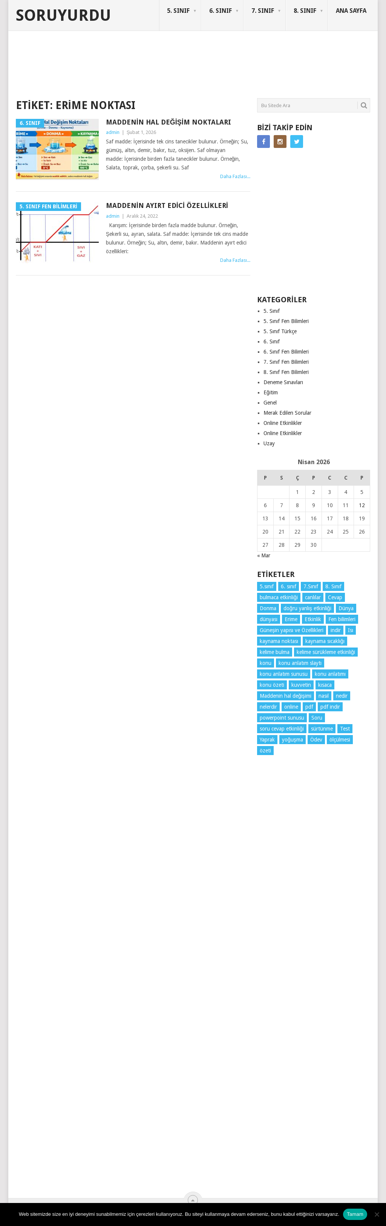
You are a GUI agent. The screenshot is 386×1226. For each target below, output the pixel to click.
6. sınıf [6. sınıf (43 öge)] (288, 586)
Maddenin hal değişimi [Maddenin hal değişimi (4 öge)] (285, 696)
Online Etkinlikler (282, 423)
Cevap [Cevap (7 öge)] (335, 597)
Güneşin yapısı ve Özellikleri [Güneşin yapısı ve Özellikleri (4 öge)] (291, 630)
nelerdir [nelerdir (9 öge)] (268, 707)
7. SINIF (262, 10)
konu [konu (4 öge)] (265, 663)
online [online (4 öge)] (291, 707)
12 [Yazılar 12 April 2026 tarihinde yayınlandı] (362, 505)
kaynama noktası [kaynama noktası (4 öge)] (279, 641)
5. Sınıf (271, 311)
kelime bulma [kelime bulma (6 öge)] (275, 652)
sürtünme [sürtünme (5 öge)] (322, 729)
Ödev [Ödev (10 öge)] (316, 740)
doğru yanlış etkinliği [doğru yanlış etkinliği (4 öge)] (307, 608)
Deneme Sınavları (283, 382)
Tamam (355, 1214)
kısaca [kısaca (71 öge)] (325, 685)
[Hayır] (376, 1214)
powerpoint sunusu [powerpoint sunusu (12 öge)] (282, 718)
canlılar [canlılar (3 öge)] (313, 597)
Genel (270, 403)
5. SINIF (178, 10)
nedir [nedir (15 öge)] (342, 696)
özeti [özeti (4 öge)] (265, 751)
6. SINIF (220, 10)
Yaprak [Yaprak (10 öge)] (267, 740)
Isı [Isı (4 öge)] (350, 630)
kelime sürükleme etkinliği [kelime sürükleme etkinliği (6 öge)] (326, 652)
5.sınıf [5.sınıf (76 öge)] (267, 586)
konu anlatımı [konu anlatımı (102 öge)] (330, 674)
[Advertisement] (153, 69)
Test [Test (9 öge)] (345, 729)
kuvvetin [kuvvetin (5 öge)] (301, 685)
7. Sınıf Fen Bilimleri (286, 362)
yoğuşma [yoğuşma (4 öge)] (292, 740)
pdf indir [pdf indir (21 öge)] (330, 707)
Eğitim (270, 392)
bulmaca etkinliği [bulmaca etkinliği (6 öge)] (279, 597)
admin (112, 132)
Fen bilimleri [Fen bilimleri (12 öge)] (341, 619)
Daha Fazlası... (235, 176)
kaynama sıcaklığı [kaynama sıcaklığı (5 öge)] (325, 641)
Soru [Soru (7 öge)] (316, 718)
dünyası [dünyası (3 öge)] (268, 619)
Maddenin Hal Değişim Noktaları (168, 122)
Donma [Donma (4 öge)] (268, 608)
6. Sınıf (271, 341)
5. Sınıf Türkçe (280, 331)
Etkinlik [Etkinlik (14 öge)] (313, 619)
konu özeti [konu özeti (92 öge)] (272, 685)
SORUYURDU (334, 60)
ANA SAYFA (351, 10)
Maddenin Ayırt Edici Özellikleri (167, 205)
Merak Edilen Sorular (287, 413)
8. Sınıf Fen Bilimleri (286, 372)
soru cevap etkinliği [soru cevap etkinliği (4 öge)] (282, 729)
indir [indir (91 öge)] (336, 630)
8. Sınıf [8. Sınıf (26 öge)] (333, 586)
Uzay (269, 443)
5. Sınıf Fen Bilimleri (286, 321)
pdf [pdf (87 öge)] (309, 707)
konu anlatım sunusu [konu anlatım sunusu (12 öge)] (284, 674)
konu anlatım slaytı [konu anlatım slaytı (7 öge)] (300, 663)
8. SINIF (305, 10)
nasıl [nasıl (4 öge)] (324, 696)
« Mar (263, 555)
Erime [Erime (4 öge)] (291, 619)
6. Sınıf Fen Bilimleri (286, 352)
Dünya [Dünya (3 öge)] (346, 608)
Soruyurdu (63, 15)
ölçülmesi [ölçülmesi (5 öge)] (339, 740)
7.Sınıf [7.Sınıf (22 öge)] (310, 586)
